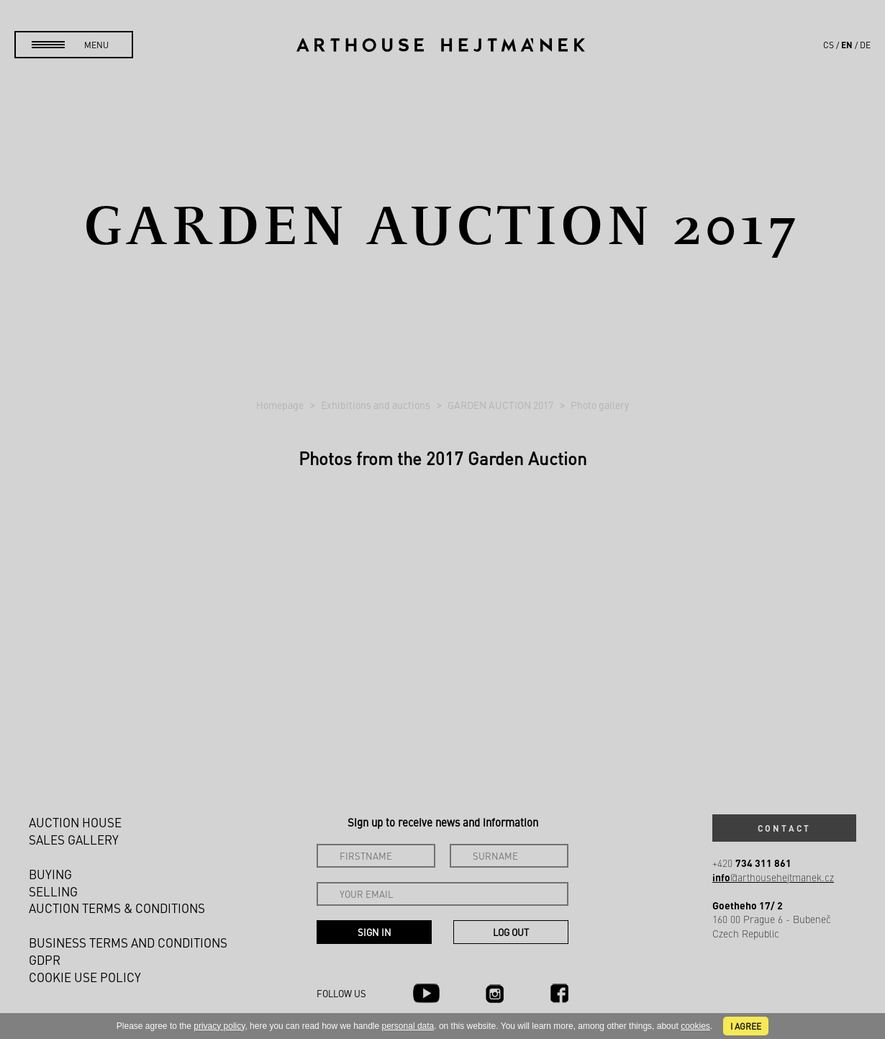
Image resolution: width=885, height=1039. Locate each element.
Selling (53, 891)
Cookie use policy (85, 977)
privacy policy (219, 1026)
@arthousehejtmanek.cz (773, 877)
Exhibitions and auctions (376, 404)
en (847, 44)
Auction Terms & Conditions (117, 908)
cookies (695, 1026)
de (865, 44)
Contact (784, 828)
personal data (408, 1026)
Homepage (281, 404)
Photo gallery (600, 404)
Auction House (75, 822)
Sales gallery (74, 839)
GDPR (44, 959)
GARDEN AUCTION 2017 (501, 404)
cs (828, 44)
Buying (50, 874)
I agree (745, 1026)
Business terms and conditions (128, 942)
